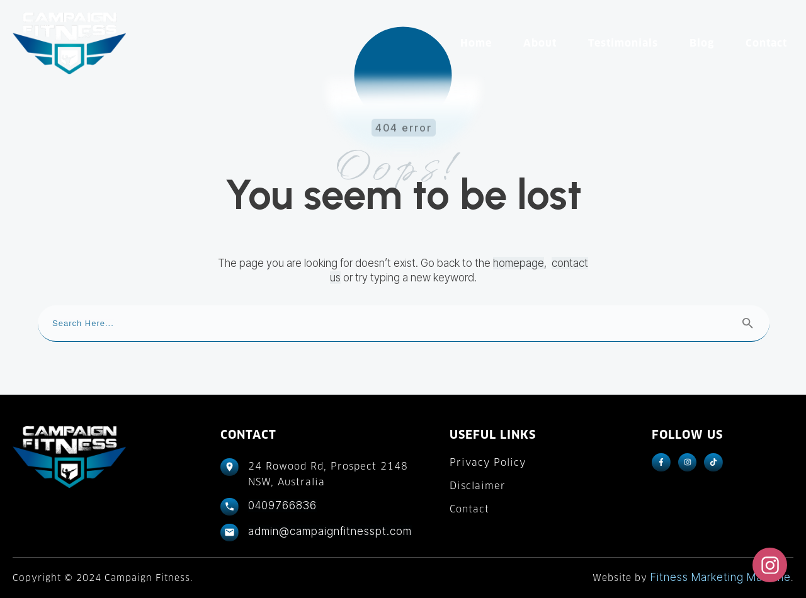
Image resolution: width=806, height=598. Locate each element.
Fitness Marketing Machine (720, 577)
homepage (518, 263)
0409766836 (282, 505)
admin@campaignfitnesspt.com (330, 531)
